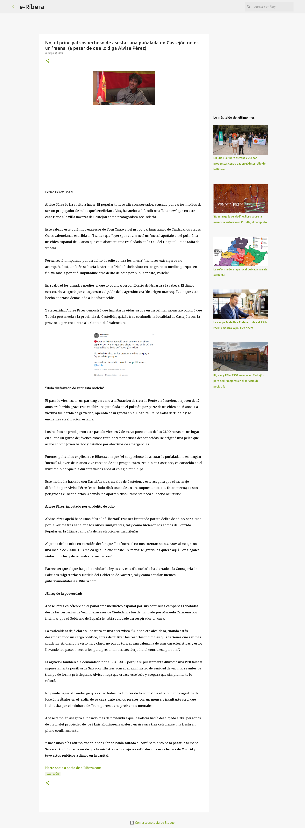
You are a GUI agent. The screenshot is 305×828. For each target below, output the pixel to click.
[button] (47, 61)
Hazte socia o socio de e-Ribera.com (73, 768)
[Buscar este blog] (273, 6)
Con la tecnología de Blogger (153, 822)
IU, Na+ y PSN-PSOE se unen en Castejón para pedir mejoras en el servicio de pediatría (238, 381)
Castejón (53, 774)
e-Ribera (31, 6)
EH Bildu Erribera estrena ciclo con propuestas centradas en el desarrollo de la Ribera (239, 163)
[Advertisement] (74, 144)
